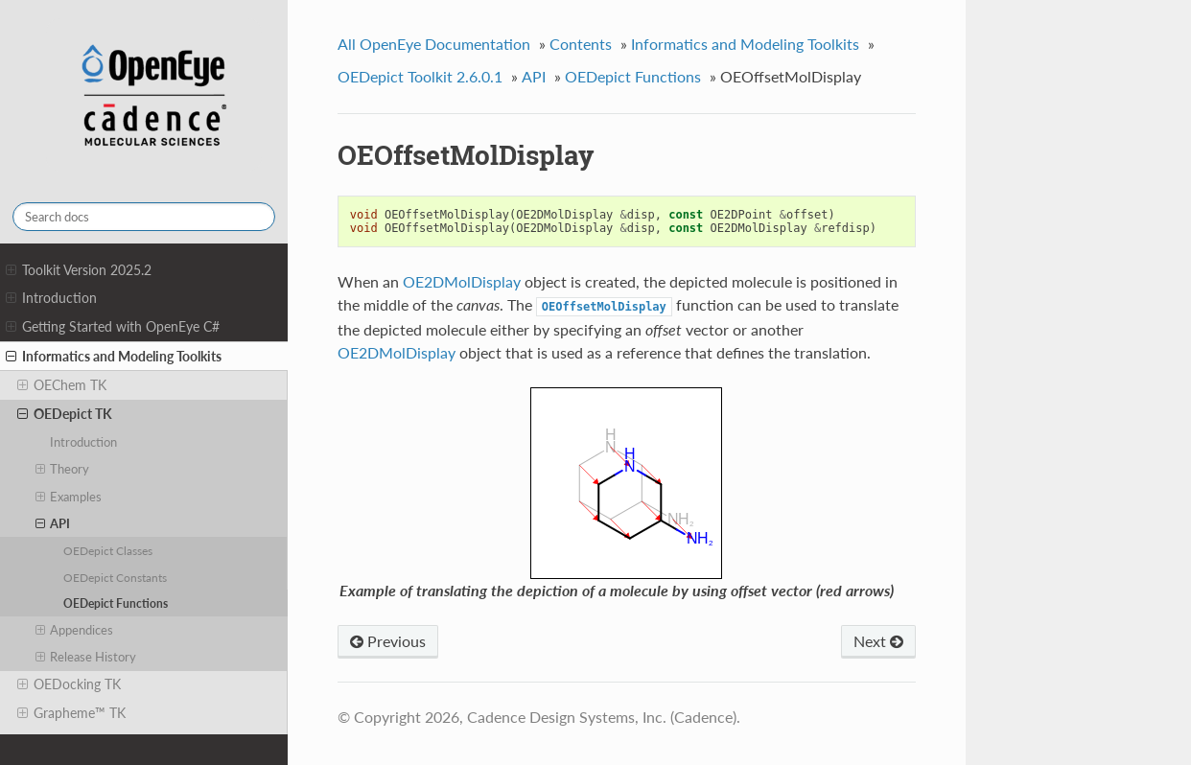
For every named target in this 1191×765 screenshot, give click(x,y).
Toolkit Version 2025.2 (79, 270)
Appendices (74, 629)
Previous (388, 641)
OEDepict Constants (115, 577)
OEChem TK (61, 385)
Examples (69, 496)
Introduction (51, 298)
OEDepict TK (64, 414)
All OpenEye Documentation (434, 44)
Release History (86, 656)
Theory (62, 468)
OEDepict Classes (107, 550)
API (53, 523)
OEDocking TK (69, 684)
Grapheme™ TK (71, 713)
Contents (580, 44)
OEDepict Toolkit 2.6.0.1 (420, 76)
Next (878, 641)
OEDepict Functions (115, 603)
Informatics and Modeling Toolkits (114, 356)
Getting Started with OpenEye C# (113, 327)
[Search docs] (143, 216)
